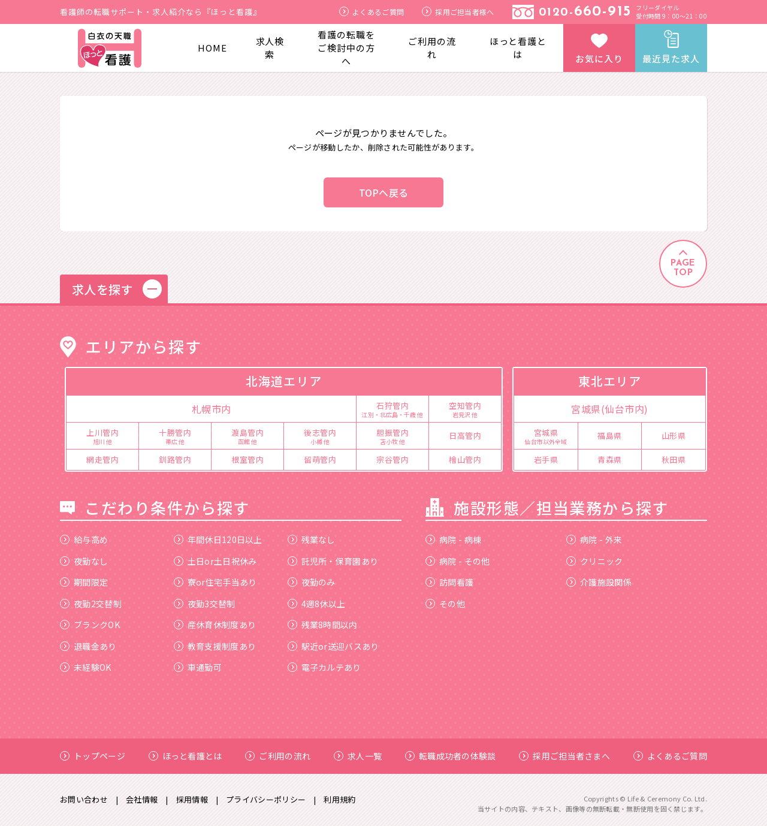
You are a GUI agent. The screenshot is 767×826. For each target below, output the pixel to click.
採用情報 (192, 799)
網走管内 (102, 459)
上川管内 (102, 436)
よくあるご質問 (371, 12)
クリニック (594, 561)
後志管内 (320, 436)
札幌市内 (211, 409)
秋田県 (674, 459)
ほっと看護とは (518, 48)
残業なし (312, 539)
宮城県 (546, 436)
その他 (445, 604)
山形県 (674, 435)
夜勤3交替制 (204, 604)
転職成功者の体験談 (450, 756)
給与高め (84, 539)
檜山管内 (465, 459)
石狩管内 (392, 409)
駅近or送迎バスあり (333, 646)
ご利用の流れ (432, 48)
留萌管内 (320, 459)
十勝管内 (175, 436)
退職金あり (88, 646)
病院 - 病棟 (453, 539)
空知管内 (465, 409)
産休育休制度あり (215, 625)
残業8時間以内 (323, 625)
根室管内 (247, 459)
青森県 (609, 459)
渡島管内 (247, 436)
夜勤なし (84, 561)
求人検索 (270, 48)
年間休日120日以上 (218, 539)
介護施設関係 (599, 582)
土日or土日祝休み (215, 561)
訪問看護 (449, 582)
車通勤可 (198, 667)
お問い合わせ (84, 799)
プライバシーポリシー (266, 799)
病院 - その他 (457, 561)
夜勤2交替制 (91, 604)
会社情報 (142, 799)
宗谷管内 (392, 459)
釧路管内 (175, 459)
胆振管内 (392, 436)
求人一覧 (358, 756)
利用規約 (339, 799)
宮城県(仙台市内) (609, 409)
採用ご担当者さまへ (564, 756)
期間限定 (84, 582)
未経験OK (85, 667)
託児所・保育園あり (333, 561)
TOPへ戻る (384, 192)
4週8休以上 (317, 604)
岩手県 (546, 459)
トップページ (92, 756)
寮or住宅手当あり (215, 582)
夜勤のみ (312, 582)
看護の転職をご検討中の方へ (346, 47)
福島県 (609, 435)
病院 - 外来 (594, 539)
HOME (212, 47)
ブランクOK (90, 625)
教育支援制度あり (215, 646)
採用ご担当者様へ (458, 12)
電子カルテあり (324, 667)
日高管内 (465, 435)
